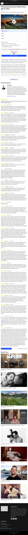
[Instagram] (16, 519)
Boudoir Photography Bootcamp (7, 499)
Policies (14, 533)
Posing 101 (3, 462)
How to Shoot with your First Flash (7, 443)
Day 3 (3, 38)
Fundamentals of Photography (6, 369)
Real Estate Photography (5, 481)
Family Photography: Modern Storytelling (8, 387)
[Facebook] (14, 519)
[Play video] (14, 21)
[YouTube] (11, 519)
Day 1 (3, 33)
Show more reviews (6, 348)
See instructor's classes (11, 96)
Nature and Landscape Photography (7, 406)
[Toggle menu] (26, 3)
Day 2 (3, 35)
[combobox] (14, 3)
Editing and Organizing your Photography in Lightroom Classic (12, 425)
